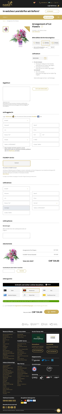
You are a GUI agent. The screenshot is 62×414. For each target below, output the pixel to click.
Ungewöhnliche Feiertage (8, 384)
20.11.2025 (40, 306)
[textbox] (16, 121)
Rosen (4, 341)
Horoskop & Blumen (7, 371)
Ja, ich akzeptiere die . (26, 306)
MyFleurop (19, 345)
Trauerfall (5, 393)
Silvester (4, 391)
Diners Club (28, 295)
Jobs (18, 383)
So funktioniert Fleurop (22, 346)
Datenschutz (20, 369)
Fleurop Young (20, 337)
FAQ (18, 348)
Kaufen (53, 312)
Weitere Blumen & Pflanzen (8, 353)
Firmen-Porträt (20, 371)
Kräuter (4, 349)
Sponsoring (19, 381)
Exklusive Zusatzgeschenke (8, 359)
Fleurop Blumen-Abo (21, 344)
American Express (10, 295)
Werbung (19, 380)
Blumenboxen (6, 336)
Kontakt (19, 385)
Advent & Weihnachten (7, 389)
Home (4, 21)
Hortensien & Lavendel (7, 352)
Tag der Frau (5, 379)
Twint (9, 291)
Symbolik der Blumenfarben (8, 356)
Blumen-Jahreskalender (8, 334)
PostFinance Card (49, 295)
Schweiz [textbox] (6, 140)
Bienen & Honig (6, 383)
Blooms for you (6, 340)
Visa (47, 291)
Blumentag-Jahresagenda (8, 372)
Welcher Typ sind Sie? (21, 336)
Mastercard (28, 291)
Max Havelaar (5, 357)
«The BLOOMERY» (21, 379)
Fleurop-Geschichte (21, 372)
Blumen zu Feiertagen (7, 376)
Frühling (4, 385)
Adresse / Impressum (21, 384)
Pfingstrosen (5, 346)
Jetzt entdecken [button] (37, 350)
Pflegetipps (5, 354)
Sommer (4, 387)
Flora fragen (49, 17)
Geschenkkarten (20, 352)
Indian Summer (6, 388)
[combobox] (16, 121)
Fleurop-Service (20, 359)
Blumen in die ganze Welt (22, 349)
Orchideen (5, 348)
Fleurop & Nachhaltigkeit (22, 373)
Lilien (4, 342)
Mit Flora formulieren (41, 89)
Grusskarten (19, 350)
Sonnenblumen (6, 344)
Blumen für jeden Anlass (8, 368)
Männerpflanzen (6, 350)
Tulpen (4, 345)
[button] (5, 17)
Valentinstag (5, 377)
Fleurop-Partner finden (22, 360)
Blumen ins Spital (6, 392)
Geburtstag (5, 369)
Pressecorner (20, 375)
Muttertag (5, 380)
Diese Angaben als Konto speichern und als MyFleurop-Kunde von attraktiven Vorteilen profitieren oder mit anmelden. (18, 149)
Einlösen (22, 271)
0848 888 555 (9, 401)
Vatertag (4, 381)
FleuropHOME (20, 334)
